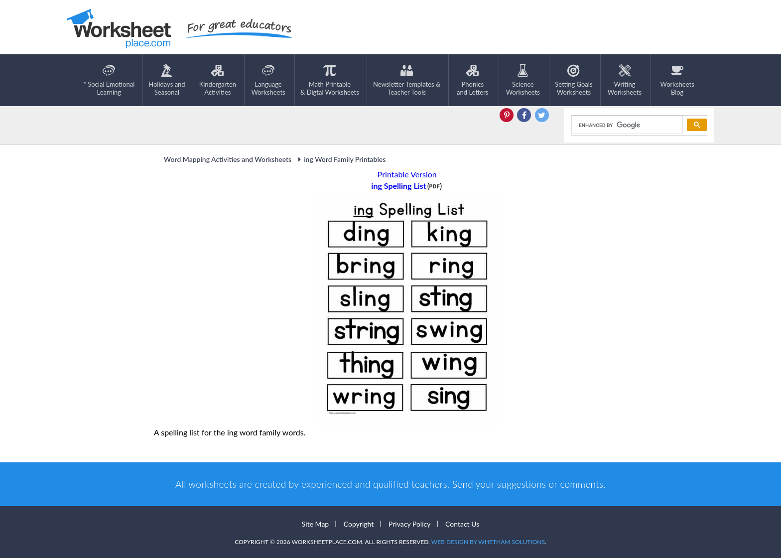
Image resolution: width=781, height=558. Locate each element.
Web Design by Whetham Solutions (488, 542)
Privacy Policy (409, 524)
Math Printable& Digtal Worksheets (329, 80)
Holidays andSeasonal (166, 80)
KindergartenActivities (217, 80)
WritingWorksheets (625, 80)
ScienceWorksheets (523, 80)
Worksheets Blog (677, 80)
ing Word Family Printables (340, 159)
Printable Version (407, 174)
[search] (626, 125)
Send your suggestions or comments (527, 484)
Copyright (359, 524)
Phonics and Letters (472, 80)
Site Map (315, 524)
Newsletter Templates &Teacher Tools (406, 80)
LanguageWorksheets (268, 80)
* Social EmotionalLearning (108, 80)
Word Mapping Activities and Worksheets (227, 159)
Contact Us (462, 524)
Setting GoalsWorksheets (573, 80)
